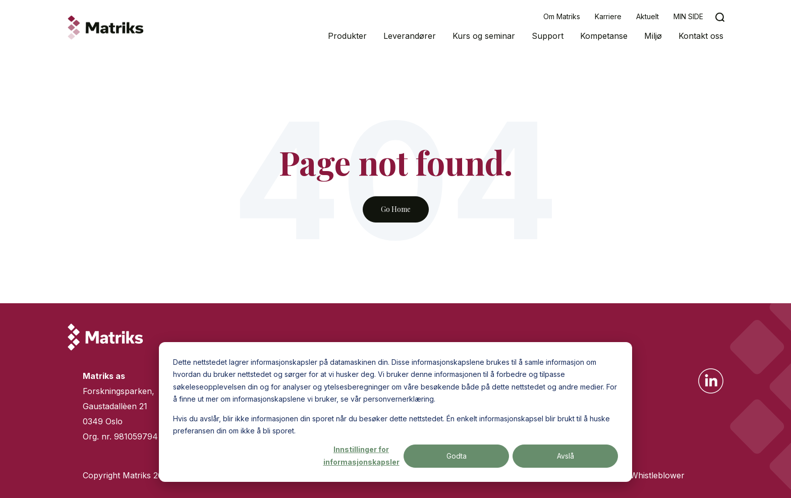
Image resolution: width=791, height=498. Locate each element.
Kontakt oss (701, 36)
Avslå (565, 456)
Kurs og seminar (484, 36)
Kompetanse (604, 36)
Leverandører (409, 36)
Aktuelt (647, 16)
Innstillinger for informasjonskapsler (361, 455)
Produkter (347, 36)
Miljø (653, 36)
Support (547, 36)
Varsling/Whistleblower (641, 475)
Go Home (396, 209)
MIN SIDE (688, 16)
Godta (456, 456)
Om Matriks (561, 16)
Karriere (608, 16)
